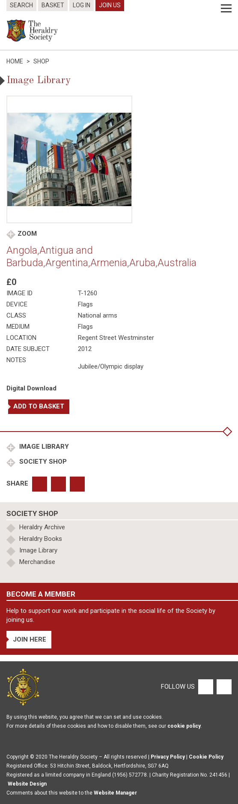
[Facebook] (205, 687)
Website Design (27, 784)
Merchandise (37, 562)
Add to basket (38, 406)
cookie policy (184, 726)
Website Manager (115, 793)
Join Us (110, 5)
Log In (81, 5)
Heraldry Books (40, 539)
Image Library (43, 446)
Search (21, 5)
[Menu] (226, 8)
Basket (53, 5)
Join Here (29, 639)
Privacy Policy (168, 757)
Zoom (27, 233)
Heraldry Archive (42, 527)
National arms (97, 315)
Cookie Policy (206, 757)
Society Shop (42, 461)
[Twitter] (223, 687)
